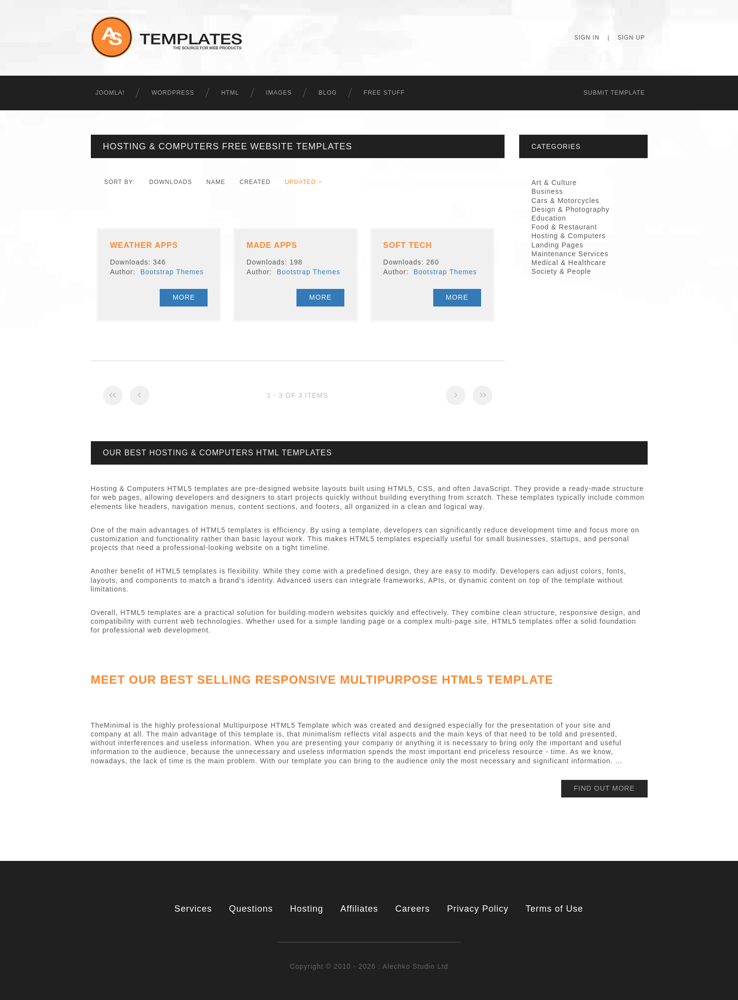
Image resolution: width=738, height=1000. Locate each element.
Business (547, 191)
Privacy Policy (477, 909)
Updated (300, 182)
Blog (327, 92)
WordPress (172, 92)
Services (193, 909)
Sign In (587, 37)
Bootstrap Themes (172, 272)
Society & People (561, 271)
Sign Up (631, 37)
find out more (604, 788)
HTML (230, 92)
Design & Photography (570, 209)
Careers (412, 909)
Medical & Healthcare (568, 262)
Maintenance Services (570, 254)
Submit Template (614, 92)
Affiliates (359, 909)
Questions (251, 909)
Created (255, 182)
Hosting (306, 909)
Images (279, 92)
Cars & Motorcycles (565, 200)
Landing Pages (557, 245)
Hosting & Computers (568, 236)
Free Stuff (384, 92)
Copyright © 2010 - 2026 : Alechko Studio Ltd (369, 966)
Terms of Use (554, 909)
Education (548, 218)
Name (216, 182)
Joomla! (110, 92)
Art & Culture (554, 182)
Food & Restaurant (564, 227)
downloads (170, 182)
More (183, 297)
